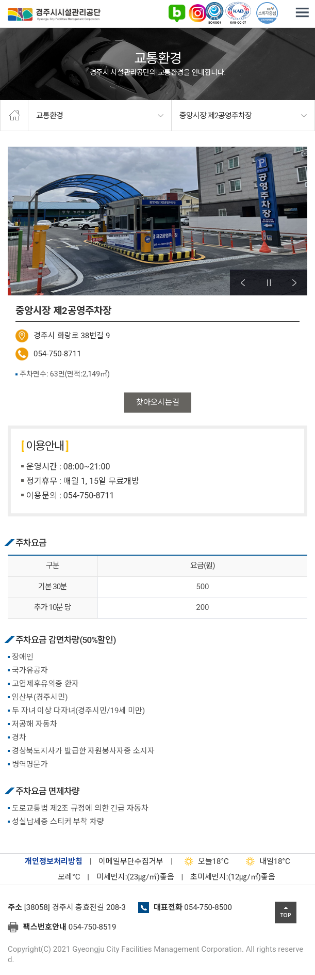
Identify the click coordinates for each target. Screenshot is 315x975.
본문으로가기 (23, 0)
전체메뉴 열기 (302, 13)
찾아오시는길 (157, 402)
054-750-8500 (208, 907)
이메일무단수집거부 (130, 861)
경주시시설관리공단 (54, 16)
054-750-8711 (57, 353)
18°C (204, 861)
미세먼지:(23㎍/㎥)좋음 (135, 877)
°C (60, 877)
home (14, 115)
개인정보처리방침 (53, 861)
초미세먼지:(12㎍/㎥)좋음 (232, 877)
